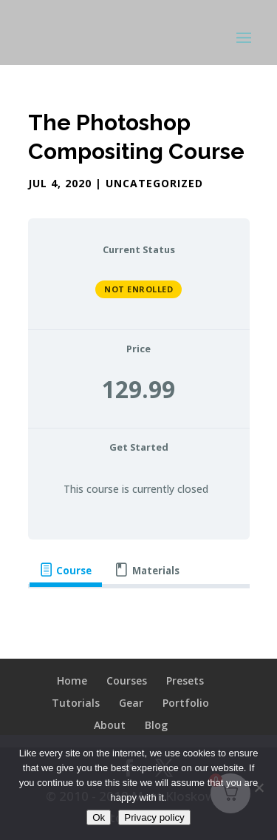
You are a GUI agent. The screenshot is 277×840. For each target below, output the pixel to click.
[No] (258, 787)
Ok (98, 817)
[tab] (65, 570)
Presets (185, 680)
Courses (126, 680)
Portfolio (186, 703)
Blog (156, 725)
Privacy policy (154, 817)
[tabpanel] (139, 613)
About (110, 725)
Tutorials (76, 703)
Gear (131, 703)
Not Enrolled (138, 289)
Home (72, 680)
